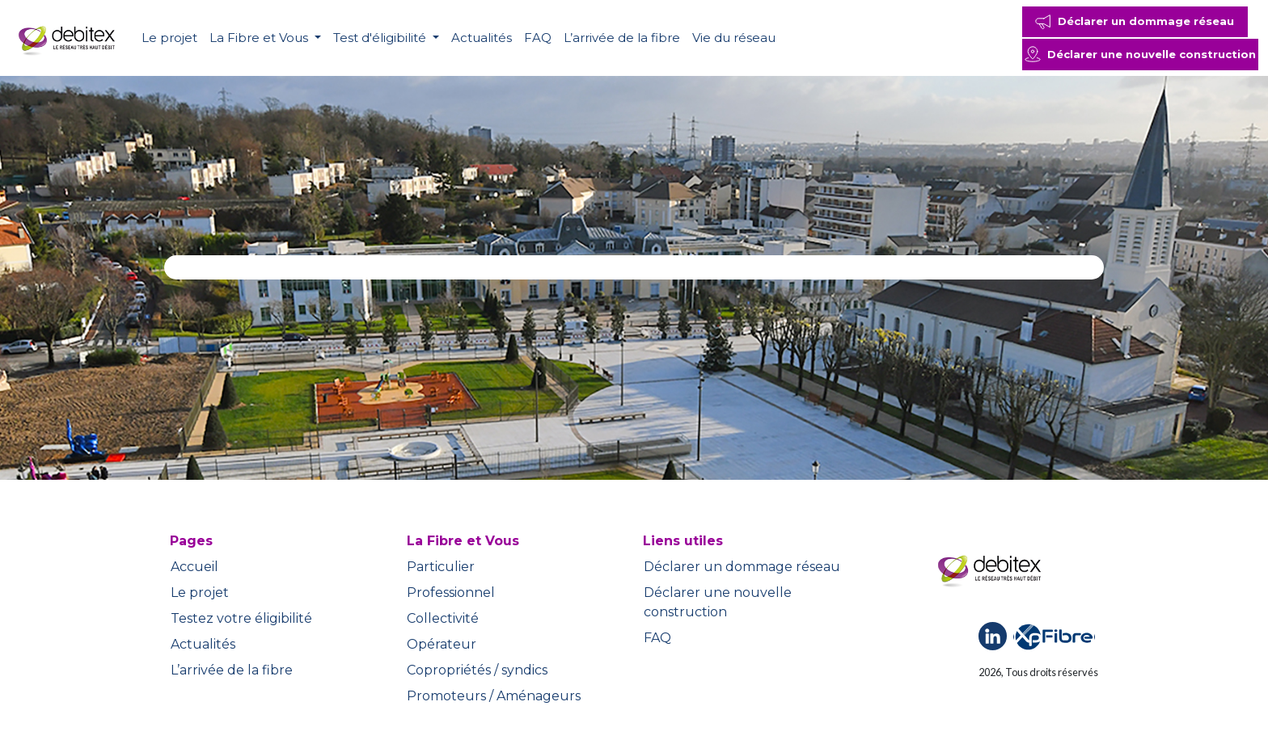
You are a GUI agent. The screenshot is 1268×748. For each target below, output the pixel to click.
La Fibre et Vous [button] (260, 37)
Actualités (481, 37)
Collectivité (443, 618)
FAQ (538, 37)
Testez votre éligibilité (241, 618)
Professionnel (451, 592)
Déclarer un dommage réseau (742, 566)
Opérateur (441, 644)
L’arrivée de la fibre (622, 37)
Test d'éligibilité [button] (381, 37)
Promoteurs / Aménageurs (494, 696)
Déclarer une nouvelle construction (718, 602)
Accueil (194, 566)
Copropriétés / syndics (477, 670)
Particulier (441, 566)
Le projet (169, 37)
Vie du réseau (734, 37)
